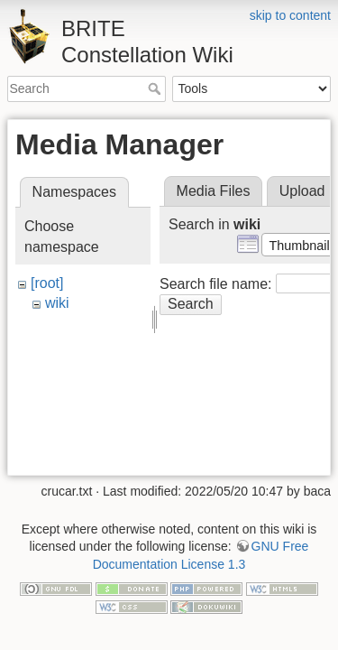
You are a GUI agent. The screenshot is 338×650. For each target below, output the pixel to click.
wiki (57, 303)
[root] (47, 283)
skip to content (290, 15)
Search (156, 88)
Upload (302, 191)
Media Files (214, 191)
